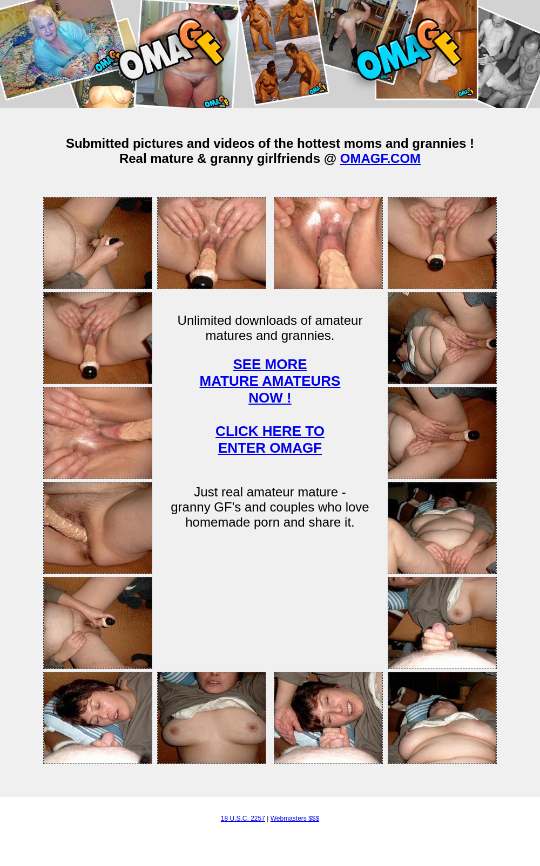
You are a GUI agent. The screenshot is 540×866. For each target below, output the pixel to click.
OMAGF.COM (380, 158)
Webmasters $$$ (295, 818)
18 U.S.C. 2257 (243, 818)
